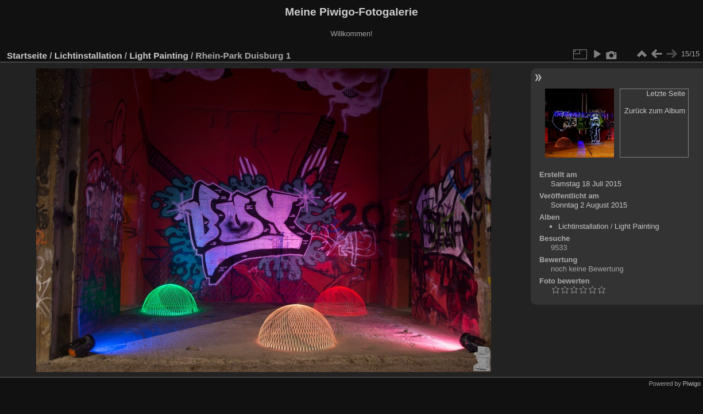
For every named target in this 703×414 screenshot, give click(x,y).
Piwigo (692, 383)
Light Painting (158, 55)
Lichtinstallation (88, 55)
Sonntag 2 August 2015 (589, 205)
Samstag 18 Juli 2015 (586, 183)
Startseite (27, 55)
